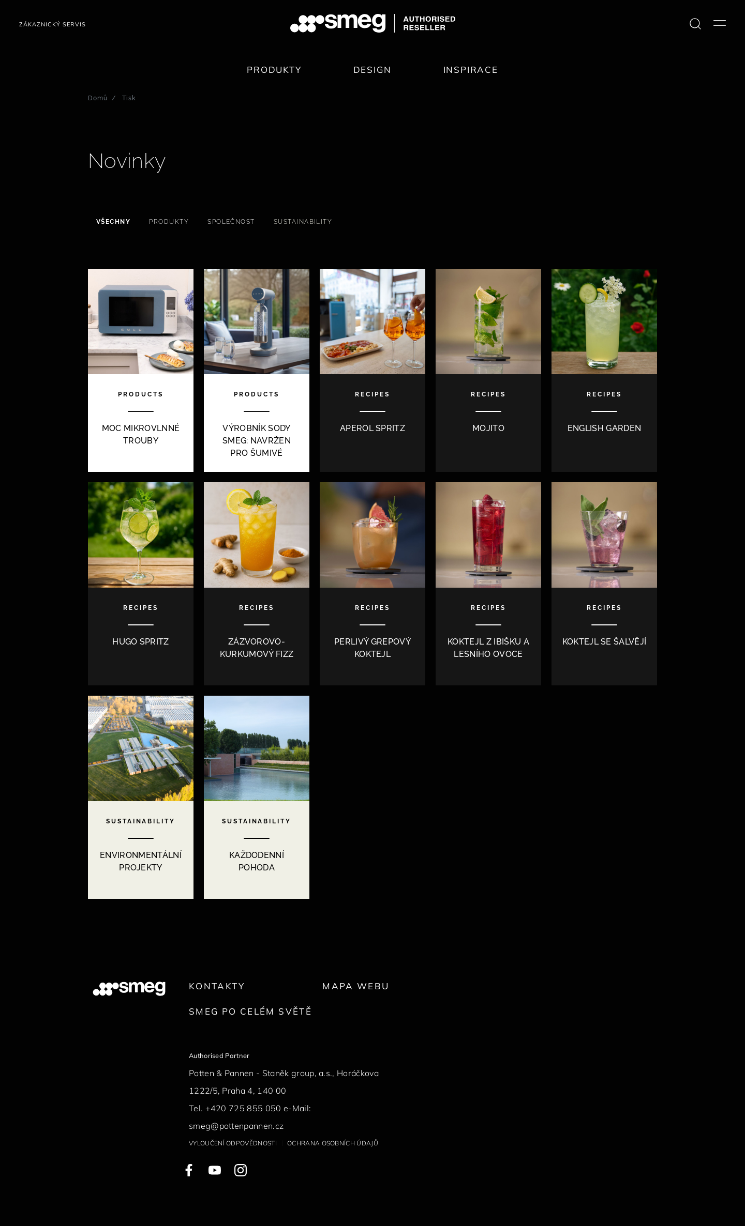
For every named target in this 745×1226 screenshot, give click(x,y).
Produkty (274, 69)
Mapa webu (355, 985)
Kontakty (217, 985)
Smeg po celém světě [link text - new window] (250, 1011)
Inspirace (470, 69)
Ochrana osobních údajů (332, 1143)
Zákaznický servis (52, 24)
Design (372, 69)
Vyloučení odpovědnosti (233, 1143)
